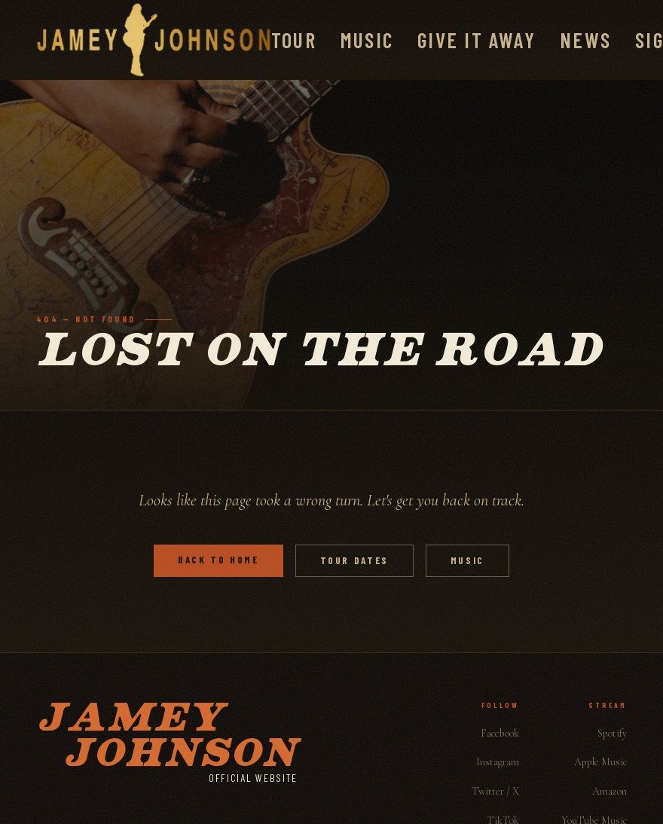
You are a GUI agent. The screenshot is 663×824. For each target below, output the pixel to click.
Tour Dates (354, 560)
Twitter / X (495, 791)
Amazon (609, 791)
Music (367, 40)
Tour (293, 40)
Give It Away (476, 40)
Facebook (500, 733)
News (585, 40)
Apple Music (600, 761)
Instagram (497, 761)
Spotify (612, 733)
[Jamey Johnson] (153, 40)
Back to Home (218, 560)
